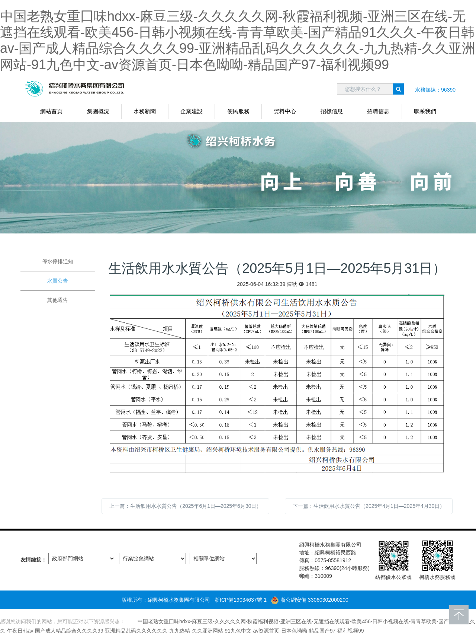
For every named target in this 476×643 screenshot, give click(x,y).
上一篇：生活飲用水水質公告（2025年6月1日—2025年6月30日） (185, 506)
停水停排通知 (57, 261)
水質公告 (57, 281)
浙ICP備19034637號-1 (241, 600)
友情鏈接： (33, 560)
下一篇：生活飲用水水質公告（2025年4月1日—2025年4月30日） (369, 506)
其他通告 (57, 300)
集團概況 (98, 111)
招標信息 (332, 111)
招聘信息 (378, 111)
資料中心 (285, 111)
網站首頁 (51, 111)
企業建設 (191, 111)
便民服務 (238, 111)
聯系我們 (425, 111)
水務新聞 (145, 111)
